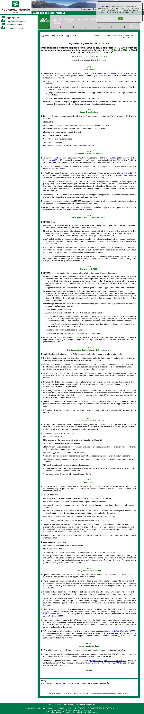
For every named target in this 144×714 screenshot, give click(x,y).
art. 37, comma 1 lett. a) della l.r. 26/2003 (103, 663)
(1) (121, 663)
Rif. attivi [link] (108, 35)
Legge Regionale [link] (10, 18)
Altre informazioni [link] (129, 38)
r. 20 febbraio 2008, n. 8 (55, 614)
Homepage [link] (86, 9)
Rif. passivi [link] (118, 35)
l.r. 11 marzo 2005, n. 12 (52, 160)
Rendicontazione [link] (96, 19)
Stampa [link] (45, 35)
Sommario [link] (98, 35)
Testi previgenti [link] (129, 35)
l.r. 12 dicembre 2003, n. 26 (120, 50)
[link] (16, 13)
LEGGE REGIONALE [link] (45, 20)
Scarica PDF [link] (58, 36)
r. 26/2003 (112, 517)
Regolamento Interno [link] (11, 25)
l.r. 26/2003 (112, 158)
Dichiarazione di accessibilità (85, 705)
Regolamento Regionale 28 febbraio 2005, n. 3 (108, 661)
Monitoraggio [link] (83, 19)
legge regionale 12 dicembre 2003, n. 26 (110, 73)
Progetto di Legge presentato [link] (57, 21)
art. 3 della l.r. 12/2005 (54, 616)
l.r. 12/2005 (68, 656)
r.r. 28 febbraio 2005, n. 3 (60, 683)
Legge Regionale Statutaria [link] (13, 21)
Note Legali (52, 705)
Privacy (71, 705)
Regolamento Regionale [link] (12, 28)
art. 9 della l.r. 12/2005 (127, 173)
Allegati (89, 670)
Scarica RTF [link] (71, 36)
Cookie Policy (62, 705)
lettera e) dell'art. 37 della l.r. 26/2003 (120, 631)
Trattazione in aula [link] (69, 20)
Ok (120, 19)
